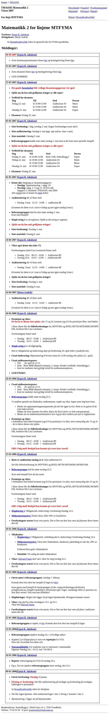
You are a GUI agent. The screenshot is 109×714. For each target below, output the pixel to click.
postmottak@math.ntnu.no (41, 710)
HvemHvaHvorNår (85, 17)
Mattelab (73, 11)
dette (40, 193)
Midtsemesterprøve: (21, 516)
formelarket (27, 88)
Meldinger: (10, 48)
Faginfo (84, 8)
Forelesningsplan (98, 8)
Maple (94, 11)
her (45, 60)
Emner (4, 2)
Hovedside (74, 8)
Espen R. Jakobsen (20, 34)
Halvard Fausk (25, 559)
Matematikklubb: (20, 647)
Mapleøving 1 (18, 511)
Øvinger (84, 11)
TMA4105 (14, 2)
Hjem (71, 17)
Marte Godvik (25, 292)
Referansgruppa (19, 397)
